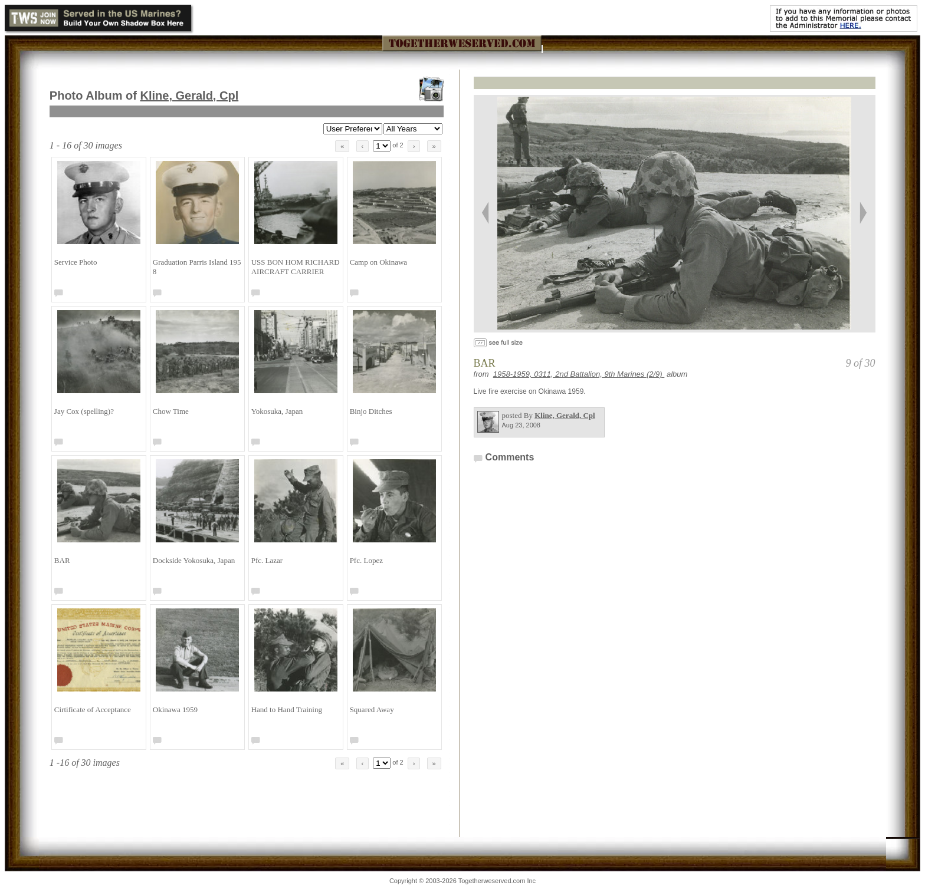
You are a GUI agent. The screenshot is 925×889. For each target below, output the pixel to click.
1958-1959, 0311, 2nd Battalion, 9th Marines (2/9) (579, 374)
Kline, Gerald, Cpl (189, 95)
